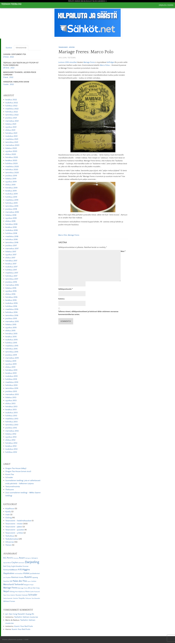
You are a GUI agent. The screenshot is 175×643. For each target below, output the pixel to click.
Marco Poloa (105, 65)
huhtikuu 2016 (11, 306)
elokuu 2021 (10, 130)
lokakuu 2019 (10, 179)
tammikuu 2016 (11, 315)
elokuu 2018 (10, 221)
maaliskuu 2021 (11, 139)
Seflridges (110, 62)
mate (7, 515)
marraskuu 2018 (12, 212)
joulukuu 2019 (11, 175)
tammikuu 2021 (11, 142)
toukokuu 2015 (11, 340)
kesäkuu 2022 (11, 100)
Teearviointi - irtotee (66, 47)
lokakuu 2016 (10, 288)
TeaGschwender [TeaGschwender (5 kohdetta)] (7, 598)
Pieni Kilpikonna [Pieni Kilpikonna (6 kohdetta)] (20, 591)
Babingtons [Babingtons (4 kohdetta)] (28, 558)
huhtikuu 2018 (11, 233)
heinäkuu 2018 (11, 224)
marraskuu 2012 (12, 431)
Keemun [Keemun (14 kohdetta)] (15, 577)
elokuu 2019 (10, 185)
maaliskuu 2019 (11, 200)
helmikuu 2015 (11, 349)
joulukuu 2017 (11, 245)
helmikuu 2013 (11, 422)
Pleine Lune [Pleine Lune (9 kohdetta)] (29, 592)
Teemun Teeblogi (11, 4)
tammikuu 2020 (12, 172)
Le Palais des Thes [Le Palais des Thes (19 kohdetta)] (18, 581)
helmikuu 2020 (11, 169)
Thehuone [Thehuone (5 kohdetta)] (28, 598)
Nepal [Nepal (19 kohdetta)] (6, 591)
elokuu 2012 (10, 440)
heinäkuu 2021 (11, 133)
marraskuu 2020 (12, 145)
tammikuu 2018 (11, 242)
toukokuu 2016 (11, 303)
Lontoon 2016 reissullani (67, 62)
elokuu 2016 (10, 294)
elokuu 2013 (10, 403)
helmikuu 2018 (11, 239)
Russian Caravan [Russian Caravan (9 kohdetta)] (22, 595)
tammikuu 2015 (11, 352)
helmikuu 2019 (11, 203)
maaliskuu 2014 (11, 382)
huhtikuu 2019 (11, 197)
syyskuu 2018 (11, 218)
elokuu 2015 (10, 330)
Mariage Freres (89, 62)
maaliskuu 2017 (11, 273)
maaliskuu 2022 (12, 109)
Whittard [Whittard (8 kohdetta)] (6, 601)
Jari (6, 614)
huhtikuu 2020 (11, 163)
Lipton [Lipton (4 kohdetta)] (29, 581)
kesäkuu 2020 (11, 160)
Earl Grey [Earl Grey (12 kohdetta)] (7, 566)
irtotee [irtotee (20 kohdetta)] (26, 573)
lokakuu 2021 (10, 124)
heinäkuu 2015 (11, 333)
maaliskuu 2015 (11, 346)
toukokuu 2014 (11, 376)
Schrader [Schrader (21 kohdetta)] (32, 595)
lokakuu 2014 (10, 361)
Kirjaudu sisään (166, 5)
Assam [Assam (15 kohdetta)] (22, 558)
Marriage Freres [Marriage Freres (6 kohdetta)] (23, 588)
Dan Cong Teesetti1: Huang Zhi (21, 614)
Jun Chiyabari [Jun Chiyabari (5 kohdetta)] (7, 577)
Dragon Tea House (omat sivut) (18, 471)
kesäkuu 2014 (11, 373)
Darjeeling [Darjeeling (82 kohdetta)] (32, 562)
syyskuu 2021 (11, 127)
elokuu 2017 (10, 258)
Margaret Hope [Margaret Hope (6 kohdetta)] (29, 584)
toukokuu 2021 (11, 136)
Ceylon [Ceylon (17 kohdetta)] (14, 562)
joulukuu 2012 (11, 428)
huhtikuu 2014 (11, 379)
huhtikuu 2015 (11, 343)
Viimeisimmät (21, 48)
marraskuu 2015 (12, 321)
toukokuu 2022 (11, 103)
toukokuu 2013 (11, 412)
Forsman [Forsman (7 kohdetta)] (26, 566)
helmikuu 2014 (11, 385)
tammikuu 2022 (12, 115)
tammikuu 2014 (11, 388)
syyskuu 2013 (11, 400)
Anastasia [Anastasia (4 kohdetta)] (16, 558)
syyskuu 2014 (11, 364)
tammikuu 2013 (11, 425)
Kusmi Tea (9, 474)
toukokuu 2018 (11, 230)
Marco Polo (62, 235)
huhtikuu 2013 (11, 416)
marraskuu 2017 (12, 248)
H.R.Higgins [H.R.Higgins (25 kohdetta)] (24, 569)
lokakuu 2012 (10, 434)
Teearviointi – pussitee (14, 530)
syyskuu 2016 (11, 291)
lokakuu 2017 (10, 251)
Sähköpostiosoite (65, 289)
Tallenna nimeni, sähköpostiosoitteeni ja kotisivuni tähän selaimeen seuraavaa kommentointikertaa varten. (88, 313)
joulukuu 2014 (11, 355)
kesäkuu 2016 (11, 300)
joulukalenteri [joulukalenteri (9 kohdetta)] (35, 573)
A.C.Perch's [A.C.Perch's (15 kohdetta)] (8, 558)
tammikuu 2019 (11, 206)
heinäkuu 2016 (11, 297)
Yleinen (8, 545)
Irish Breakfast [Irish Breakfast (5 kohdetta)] (19, 573)
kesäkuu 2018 (11, 227)
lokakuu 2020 (11, 148)
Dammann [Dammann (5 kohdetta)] (21, 562)
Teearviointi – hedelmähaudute (18, 521)
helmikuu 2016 (11, 312)
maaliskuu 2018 (11, 236)
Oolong (8, 518)
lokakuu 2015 (10, 324)
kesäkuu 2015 (11, 337)
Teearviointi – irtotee (14, 524)
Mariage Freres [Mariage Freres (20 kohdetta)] (10, 588)
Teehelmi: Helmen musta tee (26, 617)
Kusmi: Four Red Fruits (23, 626)
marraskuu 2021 (12, 121)
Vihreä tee (9, 542)
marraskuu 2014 (12, 358)
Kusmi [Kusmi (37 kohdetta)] (28, 577)
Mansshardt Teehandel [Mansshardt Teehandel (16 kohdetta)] (13, 584)
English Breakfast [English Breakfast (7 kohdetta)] (16, 566)
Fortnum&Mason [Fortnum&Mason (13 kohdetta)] (10, 570)
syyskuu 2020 (11, 151)
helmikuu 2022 (11, 112)
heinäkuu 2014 (11, 370)
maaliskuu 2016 (11, 309)
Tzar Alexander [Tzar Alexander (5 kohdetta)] (36, 598)
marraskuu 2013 (12, 394)
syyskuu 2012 (11, 437)
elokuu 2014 (10, 367)
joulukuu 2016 (11, 282)
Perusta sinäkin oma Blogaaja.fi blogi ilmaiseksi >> (87, 1)
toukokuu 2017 (11, 267)
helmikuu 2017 (11, 276)
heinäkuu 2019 (11, 188)
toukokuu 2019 (11, 194)
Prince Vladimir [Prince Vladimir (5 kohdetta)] (11, 595)
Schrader (9, 477)
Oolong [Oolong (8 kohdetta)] (12, 592)
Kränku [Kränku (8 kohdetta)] (21, 577)
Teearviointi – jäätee (13, 527)
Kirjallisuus (9, 508)
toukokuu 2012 (11, 449)
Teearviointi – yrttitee (14, 533)
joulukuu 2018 (11, 209)
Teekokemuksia (11, 539)
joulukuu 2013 (11, 391)
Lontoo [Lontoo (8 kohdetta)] (33, 581)
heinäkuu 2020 (11, 157)
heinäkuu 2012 (11, 443)
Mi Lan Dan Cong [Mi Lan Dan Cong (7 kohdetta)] (33, 588)
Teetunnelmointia (12, 486)
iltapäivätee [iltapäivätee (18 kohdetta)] (8, 573)
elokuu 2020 (10, 154)
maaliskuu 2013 (11, 419)
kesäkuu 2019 (11, 191)
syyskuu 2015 (11, 327)
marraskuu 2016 (12, 285)
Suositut (9, 48)
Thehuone (9, 489)
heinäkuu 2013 (11, 406)
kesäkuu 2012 (11, 446)
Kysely (8, 511)
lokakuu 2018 (10, 215)
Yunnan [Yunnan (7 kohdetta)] (12, 601)
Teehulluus (9, 536)
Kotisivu (61, 299)
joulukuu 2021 (11, 118)
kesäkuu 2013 (11, 409)
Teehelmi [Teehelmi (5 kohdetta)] (15, 598)
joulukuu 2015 (11, 318)
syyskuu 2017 (10, 254)
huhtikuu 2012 (11, 452)
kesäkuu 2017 (10, 264)
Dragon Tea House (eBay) (15, 468)
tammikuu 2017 (11, 279)
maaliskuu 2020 (12, 166)
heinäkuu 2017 (11, 261)
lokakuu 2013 (10, 397)
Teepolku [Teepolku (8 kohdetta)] (22, 598)
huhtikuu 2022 (11, 106)
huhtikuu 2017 (11, 270)
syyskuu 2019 (11, 182)
